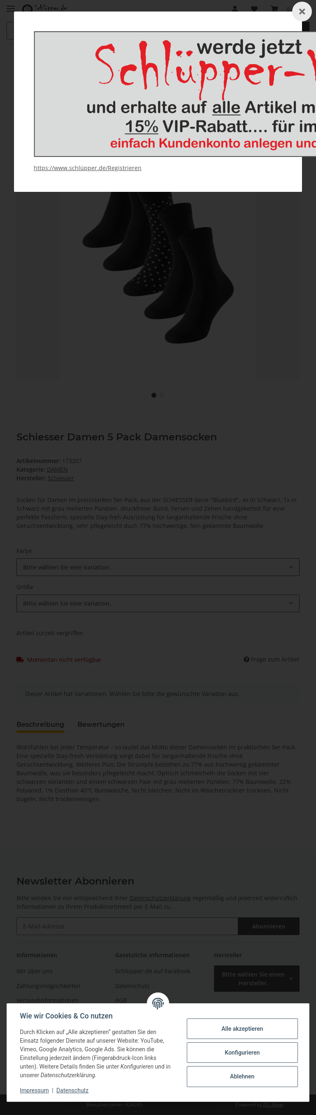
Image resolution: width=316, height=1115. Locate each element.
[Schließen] (302, 11)
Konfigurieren (241, 1052)
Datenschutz (73, 1090)
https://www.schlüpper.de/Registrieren (88, 168)
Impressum (34, 1090)
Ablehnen (242, 1076)
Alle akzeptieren (242, 1028)
